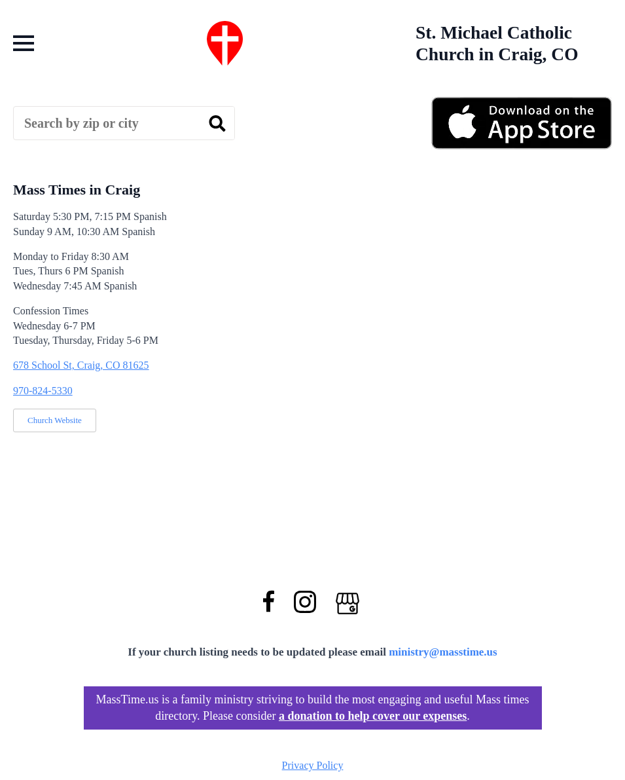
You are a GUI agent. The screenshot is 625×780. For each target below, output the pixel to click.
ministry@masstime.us (443, 652)
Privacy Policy (313, 765)
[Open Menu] (23, 43)
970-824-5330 (43, 390)
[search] (217, 124)
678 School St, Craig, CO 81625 (81, 365)
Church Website (54, 420)
